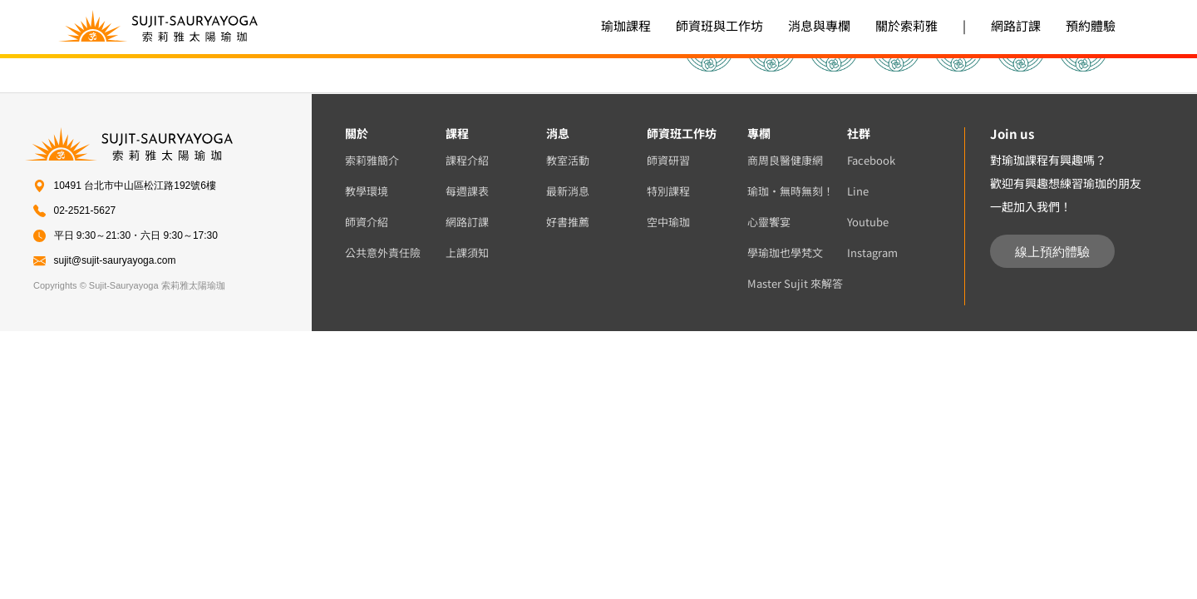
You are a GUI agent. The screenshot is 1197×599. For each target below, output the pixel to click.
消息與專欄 (819, 25)
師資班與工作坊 (719, 25)
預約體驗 (1091, 25)
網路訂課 (1016, 25)
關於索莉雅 (906, 25)
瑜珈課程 (626, 25)
